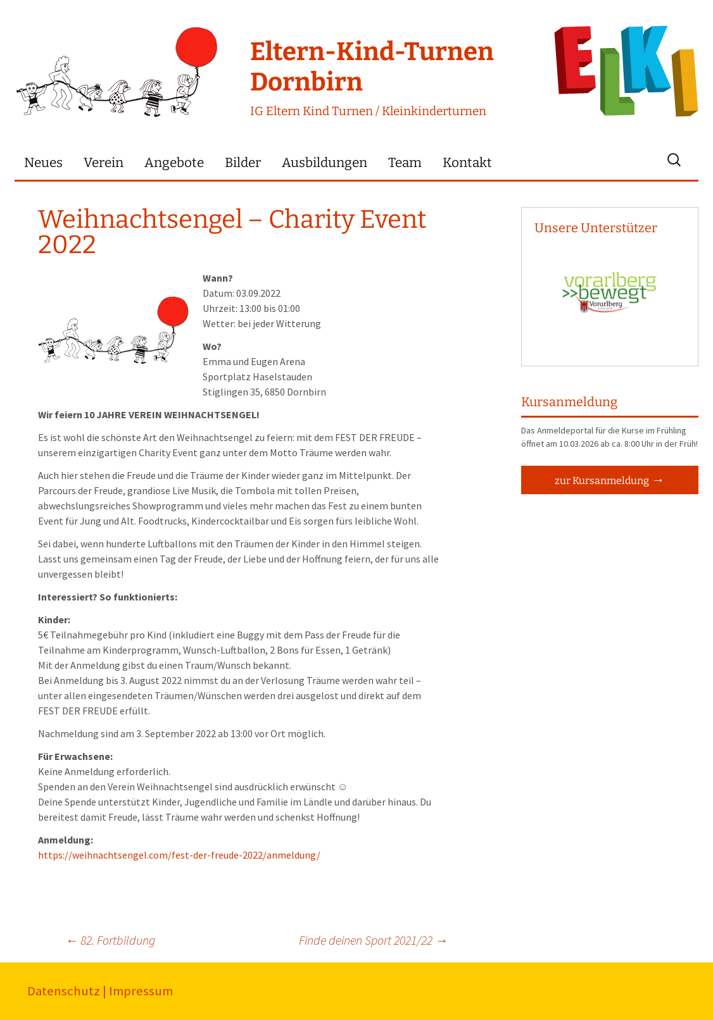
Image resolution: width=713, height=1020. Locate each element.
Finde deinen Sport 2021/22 (373, 940)
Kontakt (467, 163)
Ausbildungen (324, 163)
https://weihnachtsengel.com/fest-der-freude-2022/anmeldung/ (179, 855)
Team (405, 163)
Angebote (174, 163)
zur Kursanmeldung (602, 481)
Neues (43, 163)
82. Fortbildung (110, 940)
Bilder (243, 163)
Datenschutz (63, 991)
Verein (103, 163)
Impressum (141, 991)
